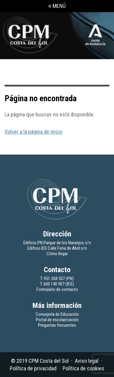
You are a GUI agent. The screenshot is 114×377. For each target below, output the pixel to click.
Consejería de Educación (57, 314)
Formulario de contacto (57, 289)
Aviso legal (86, 361)
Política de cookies (83, 368)
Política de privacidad (33, 368)
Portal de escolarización (57, 319)
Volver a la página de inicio (33, 131)
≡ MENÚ (57, 6)
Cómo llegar (57, 253)
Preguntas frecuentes (57, 325)
